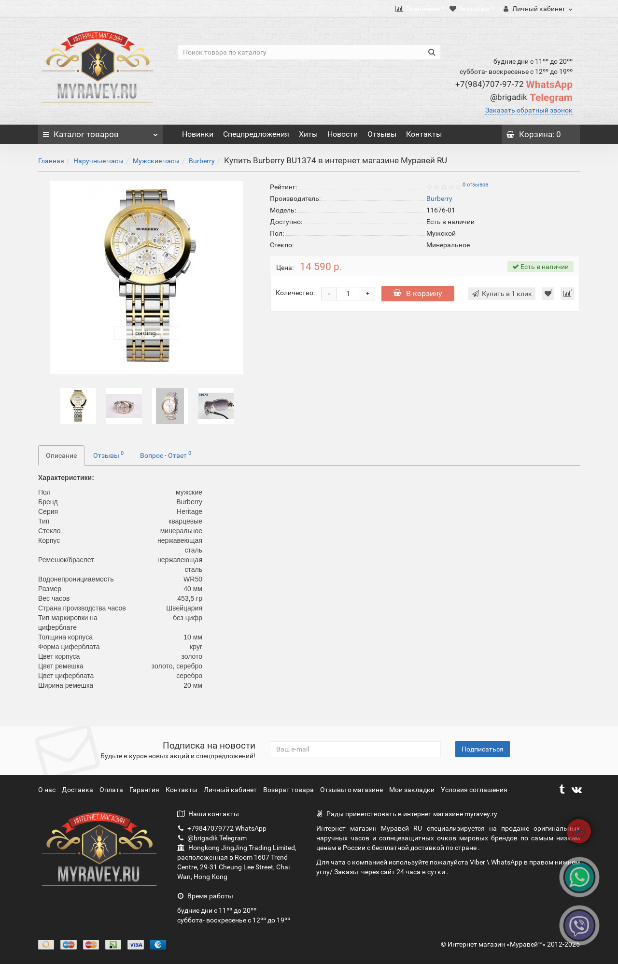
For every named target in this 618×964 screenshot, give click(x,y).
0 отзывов (475, 185)
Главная (51, 161)
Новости (342, 134)
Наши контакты (208, 814)
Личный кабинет (231, 790)
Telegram (531, 97)
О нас (47, 790)
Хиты (308, 134)
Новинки (197, 134)
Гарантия (145, 790)
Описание (61, 455)
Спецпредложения (256, 134)
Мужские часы (156, 161)
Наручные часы (98, 161)
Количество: (295, 293)
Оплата (112, 790)
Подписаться (483, 749)
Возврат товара (289, 790)
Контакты (424, 134)
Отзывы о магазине (352, 790)
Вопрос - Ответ (165, 454)
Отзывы (381, 134)
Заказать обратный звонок (529, 110)
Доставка (78, 790)
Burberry (202, 161)
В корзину (417, 293)
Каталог (100, 132)
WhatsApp (514, 84)
